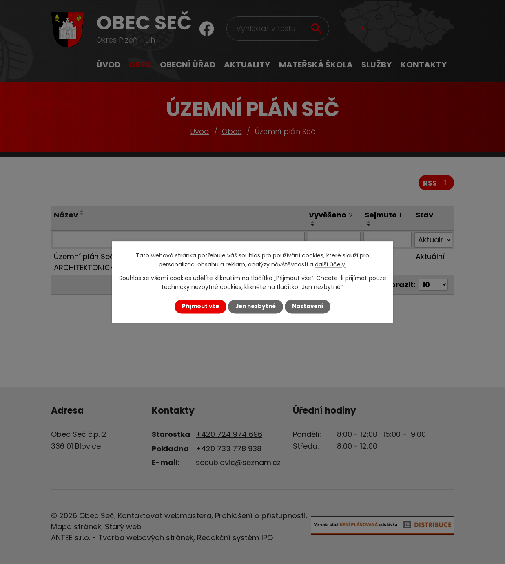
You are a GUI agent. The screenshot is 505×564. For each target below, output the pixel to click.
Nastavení (307, 306)
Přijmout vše (200, 306)
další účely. (330, 265)
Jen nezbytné (255, 306)
